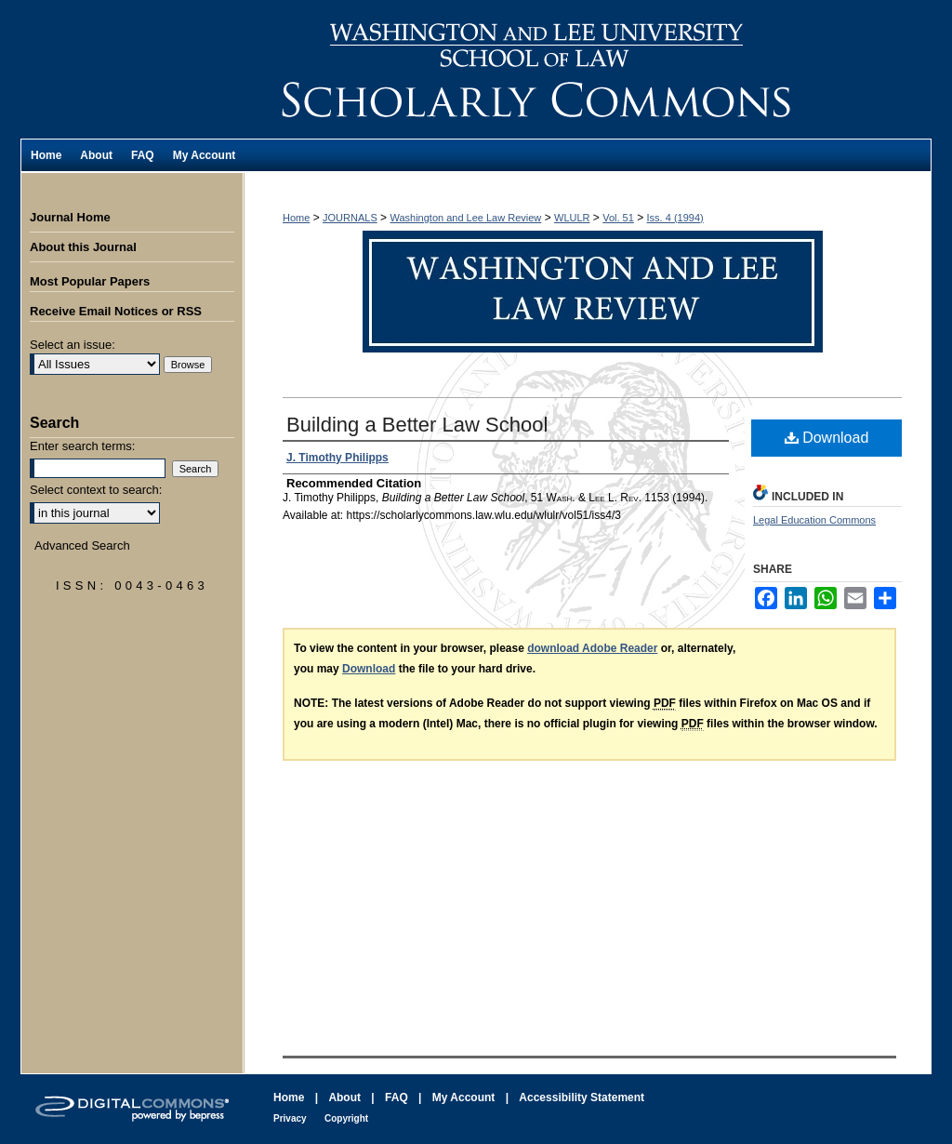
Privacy (290, 1118)
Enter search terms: (82, 446)
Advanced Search (82, 545)
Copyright (346, 1118)
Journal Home (70, 217)
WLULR (572, 217)
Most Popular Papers (90, 281)
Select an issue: (72, 345)
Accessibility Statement (581, 1097)
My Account (464, 1097)
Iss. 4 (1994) (675, 217)
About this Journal (83, 247)
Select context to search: (96, 490)
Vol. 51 (618, 217)
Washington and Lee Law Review (588, 69)
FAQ (396, 1097)
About (344, 1097)
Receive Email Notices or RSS (116, 311)
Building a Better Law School (417, 424)
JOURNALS (350, 217)
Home (296, 217)
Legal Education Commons (814, 519)
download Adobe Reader (592, 648)
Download (827, 438)
